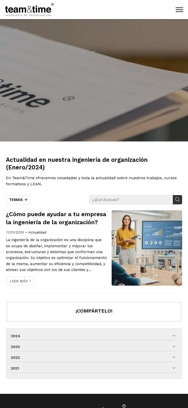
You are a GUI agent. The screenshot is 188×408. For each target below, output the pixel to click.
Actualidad (37, 232)
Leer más (19, 281)
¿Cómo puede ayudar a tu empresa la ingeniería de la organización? (56, 218)
